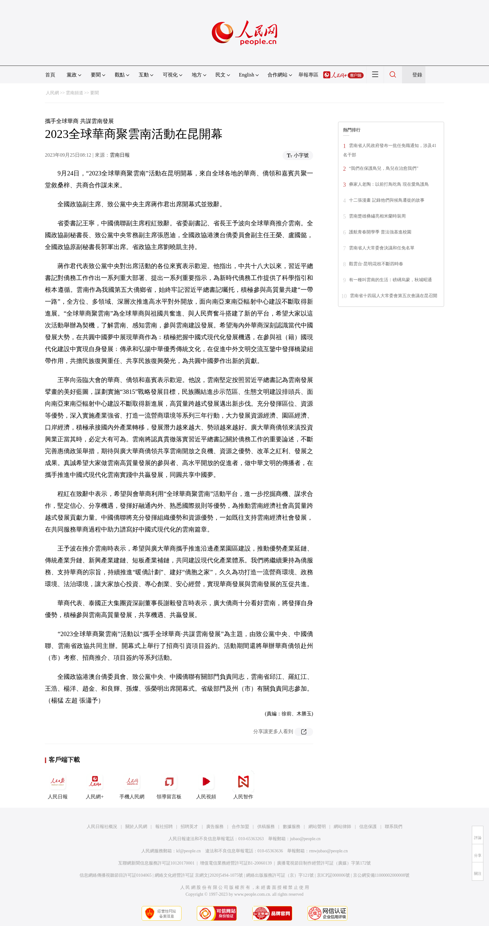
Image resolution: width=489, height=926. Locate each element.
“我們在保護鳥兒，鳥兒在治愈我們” (383, 168)
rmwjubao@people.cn (328, 851)
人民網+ (95, 785)
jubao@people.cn (305, 838)
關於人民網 (136, 826)
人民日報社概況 (102, 826)
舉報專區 (308, 74)
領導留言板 (169, 785)
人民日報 (58, 785)
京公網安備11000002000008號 (381, 875)
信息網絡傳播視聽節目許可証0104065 (116, 875)
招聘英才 (189, 826)
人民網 (52, 93)
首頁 (50, 74)
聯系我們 (393, 826)
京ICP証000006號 (333, 875)
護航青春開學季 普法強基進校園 (380, 232)
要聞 (94, 93)
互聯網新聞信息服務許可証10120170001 (156, 863)
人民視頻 (206, 785)
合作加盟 (240, 826)
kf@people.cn (188, 851)
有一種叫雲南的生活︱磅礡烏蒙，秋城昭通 (390, 279)
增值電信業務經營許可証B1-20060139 (236, 863)
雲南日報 (120, 155)
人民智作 (243, 785)
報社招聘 (164, 826)
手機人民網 (131, 785)
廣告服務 (215, 826)
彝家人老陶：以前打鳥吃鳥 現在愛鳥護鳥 (389, 184)
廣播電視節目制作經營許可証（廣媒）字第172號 (324, 863)
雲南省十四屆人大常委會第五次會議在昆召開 (393, 295)
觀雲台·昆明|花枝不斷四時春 (376, 264)
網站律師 (342, 826)
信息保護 (368, 826)
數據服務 (291, 826)
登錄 (417, 74)
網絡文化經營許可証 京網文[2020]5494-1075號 (199, 875)
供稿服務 (266, 826)
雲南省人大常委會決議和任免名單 (381, 248)
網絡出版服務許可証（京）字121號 (280, 875)
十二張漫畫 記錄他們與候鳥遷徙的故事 (386, 200)
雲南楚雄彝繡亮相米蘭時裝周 (377, 216)
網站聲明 (317, 826)
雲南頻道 (74, 93)
